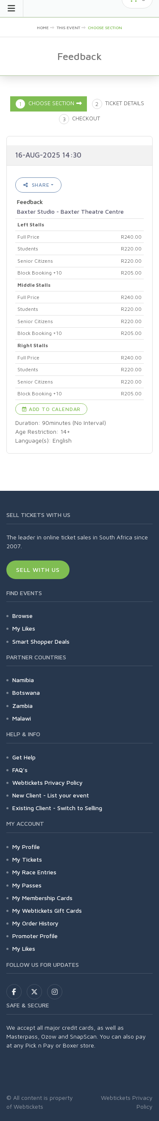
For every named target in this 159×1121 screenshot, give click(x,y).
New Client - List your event (50, 795)
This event (68, 27)
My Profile (26, 846)
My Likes (23, 628)
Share (36, 185)
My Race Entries (34, 872)
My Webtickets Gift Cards (47, 910)
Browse (22, 615)
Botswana (26, 692)
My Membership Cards (42, 897)
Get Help (24, 757)
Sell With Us (38, 569)
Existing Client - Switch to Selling (57, 807)
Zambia (22, 705)
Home (43, 27)
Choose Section (105, 27)
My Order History (35, 923)
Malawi (21, 718)
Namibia (23, 679)
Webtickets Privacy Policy (47, 782)
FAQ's (20, 769)
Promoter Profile (35, 935)
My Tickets (27, 859)
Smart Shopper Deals (41, 641)
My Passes (27, 885)
